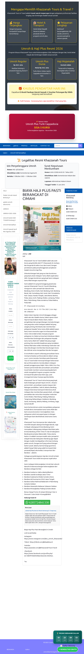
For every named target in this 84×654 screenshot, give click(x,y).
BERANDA (6, 145)
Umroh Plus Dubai (10, 392)
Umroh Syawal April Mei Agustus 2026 (10, 230)
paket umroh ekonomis (7, 203)
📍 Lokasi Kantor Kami (10, 413)
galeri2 (15, 145)
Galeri (5, 153)
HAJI (4, 191)
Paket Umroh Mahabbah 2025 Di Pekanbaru (73, 237)
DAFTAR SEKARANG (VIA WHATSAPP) (11, 358)
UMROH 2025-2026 (9, 213)
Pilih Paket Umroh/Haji (10, 332)
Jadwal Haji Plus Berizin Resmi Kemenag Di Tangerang (40, 510)
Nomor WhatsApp (10, 321)
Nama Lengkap (10, 310)
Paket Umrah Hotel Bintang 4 (10, 196)
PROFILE (24, 145)
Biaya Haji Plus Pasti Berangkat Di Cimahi (72, 202)
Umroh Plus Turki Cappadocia (10, 368)
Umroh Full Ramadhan (18, 153)
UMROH (6, 209)
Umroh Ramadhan (9, 225)
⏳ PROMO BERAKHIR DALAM (68, 633)
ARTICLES (33, 145)
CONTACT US (45, 145)
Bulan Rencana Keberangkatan (10, 345)
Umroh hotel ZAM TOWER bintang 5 (9, 219)
